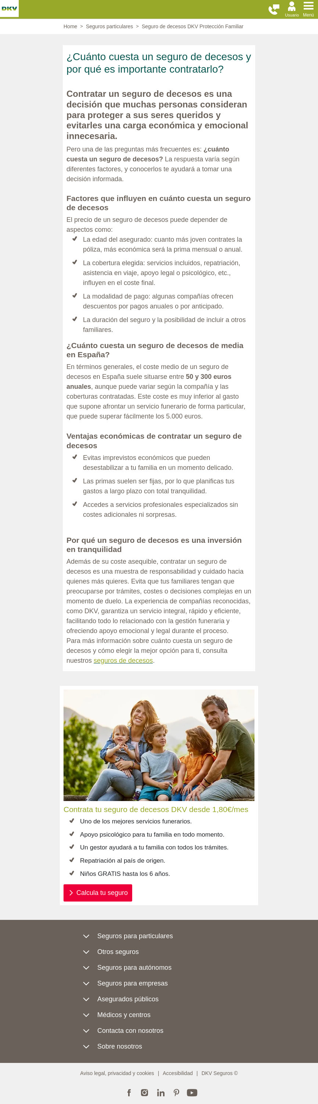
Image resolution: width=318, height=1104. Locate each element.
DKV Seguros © (220, 1073)
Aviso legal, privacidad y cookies (117, 1073)
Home (70, 26)
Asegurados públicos (128, 999)
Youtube (192, 1092)
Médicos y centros (124, 1015)
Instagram (145, 1092)
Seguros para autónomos (134, 967)
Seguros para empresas (132, 983)
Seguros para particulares (135, 936)
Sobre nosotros (119, 1046)
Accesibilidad (178, 1073)
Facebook (129, 1092)
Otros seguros (118, 951)
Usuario (292, 15)
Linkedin (160, 1092)
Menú (308, 15)
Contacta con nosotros (130, 1030)
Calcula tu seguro (102, 892)
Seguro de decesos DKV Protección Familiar (192, 26)
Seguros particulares (109, 26)
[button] (273, 9)
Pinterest (177, 1092)
